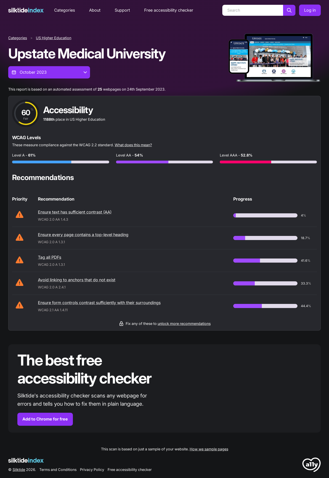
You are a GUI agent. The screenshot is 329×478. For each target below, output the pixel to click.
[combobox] (49, 72)
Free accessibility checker (168, 10)
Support (122, 10)
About (95, 10)
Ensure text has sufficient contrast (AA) (74, 212)
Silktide (19, 469)
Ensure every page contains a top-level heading (83, 234)
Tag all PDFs (49, 257)
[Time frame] (49, 72)
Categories (64, 10)
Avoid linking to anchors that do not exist (76, 279)
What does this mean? (133, 145)
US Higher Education (53, 38)
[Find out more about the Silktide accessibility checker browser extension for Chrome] (164, 388)
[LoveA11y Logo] (311, 465)
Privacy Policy (92, 469)
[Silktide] (26, 10)
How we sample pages (209, 449)
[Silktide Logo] (26, 460)
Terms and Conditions (58, 469)
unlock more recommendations (184, 323)
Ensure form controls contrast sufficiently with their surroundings (99, 302)
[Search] (252, 10)
